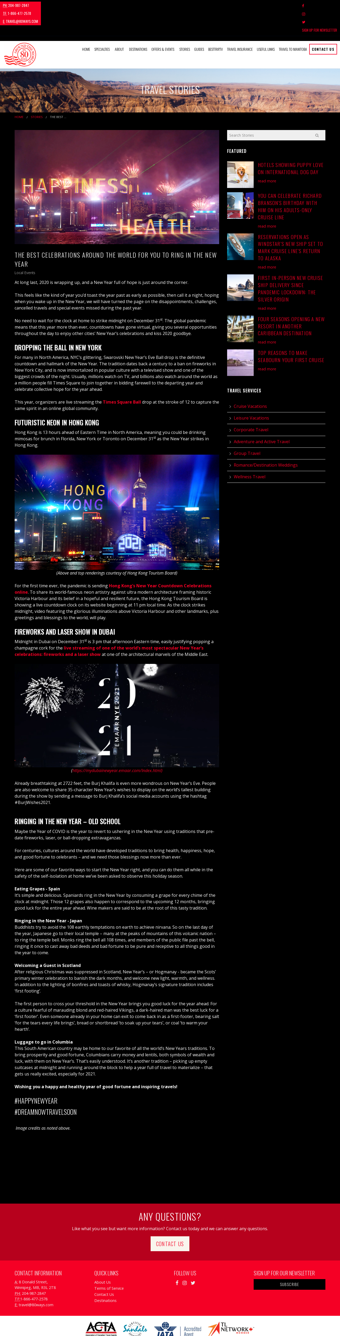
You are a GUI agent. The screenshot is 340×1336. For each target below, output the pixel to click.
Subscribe (289, 1260)
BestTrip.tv (215, 25)
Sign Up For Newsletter (319, 5)
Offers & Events (162, 25)
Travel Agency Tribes (200, 1325)
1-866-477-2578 (49, 5)
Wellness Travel (249, 452)
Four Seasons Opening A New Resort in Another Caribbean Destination (291, 302)
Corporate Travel (251, 405)
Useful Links (266, 25)
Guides (199, 25)
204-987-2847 (16, 5)
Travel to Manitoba (293, 25)
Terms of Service (109, 1263)
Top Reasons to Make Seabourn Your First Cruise (291, 332)
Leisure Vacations (251, 394)
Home (86, 25)
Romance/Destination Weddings (266, 441)
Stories (184, 25)
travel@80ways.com (86, 5)
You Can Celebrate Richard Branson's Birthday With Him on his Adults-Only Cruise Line (290, 182)
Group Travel (247, 429)
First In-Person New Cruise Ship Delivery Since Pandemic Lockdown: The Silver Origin (290, 264)
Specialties (102, 25)
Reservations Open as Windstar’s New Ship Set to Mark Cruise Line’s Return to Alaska (290, 223)
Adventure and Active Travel (262, 417)
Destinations (138, 25)
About (119, 25)
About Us (102, 1257)
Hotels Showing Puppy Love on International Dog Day (291, 144)
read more (267, 156)
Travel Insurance (240, 25)
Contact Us (323, 25)
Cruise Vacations (250, 382)
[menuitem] (86, 25)
